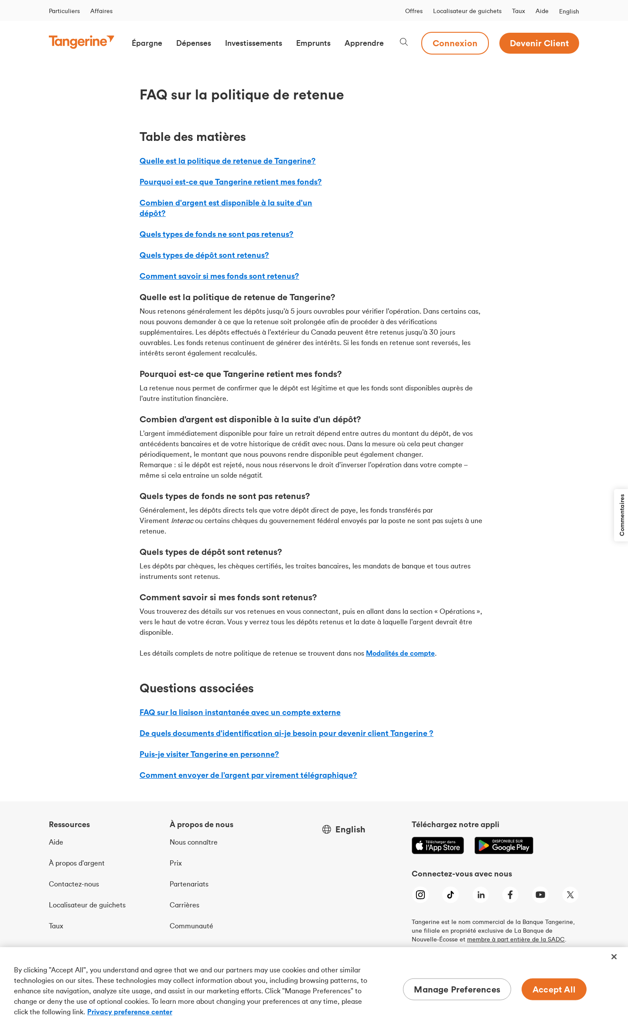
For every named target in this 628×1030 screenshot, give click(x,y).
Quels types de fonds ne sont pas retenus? (217, 234)
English (569, 11)
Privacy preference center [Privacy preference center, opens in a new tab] (129, 1011)
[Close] (614, 956)
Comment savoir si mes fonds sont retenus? (219, 276)
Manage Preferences (457, 989)
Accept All (554, 989)
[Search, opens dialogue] (403, 43)
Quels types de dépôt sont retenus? (204, 255)
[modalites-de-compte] (400, 653)
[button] (147, 43)
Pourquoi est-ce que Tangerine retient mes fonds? (231, 182)
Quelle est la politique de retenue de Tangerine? (228, 161)
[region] (314, 988)
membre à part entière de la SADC (516, 939)
